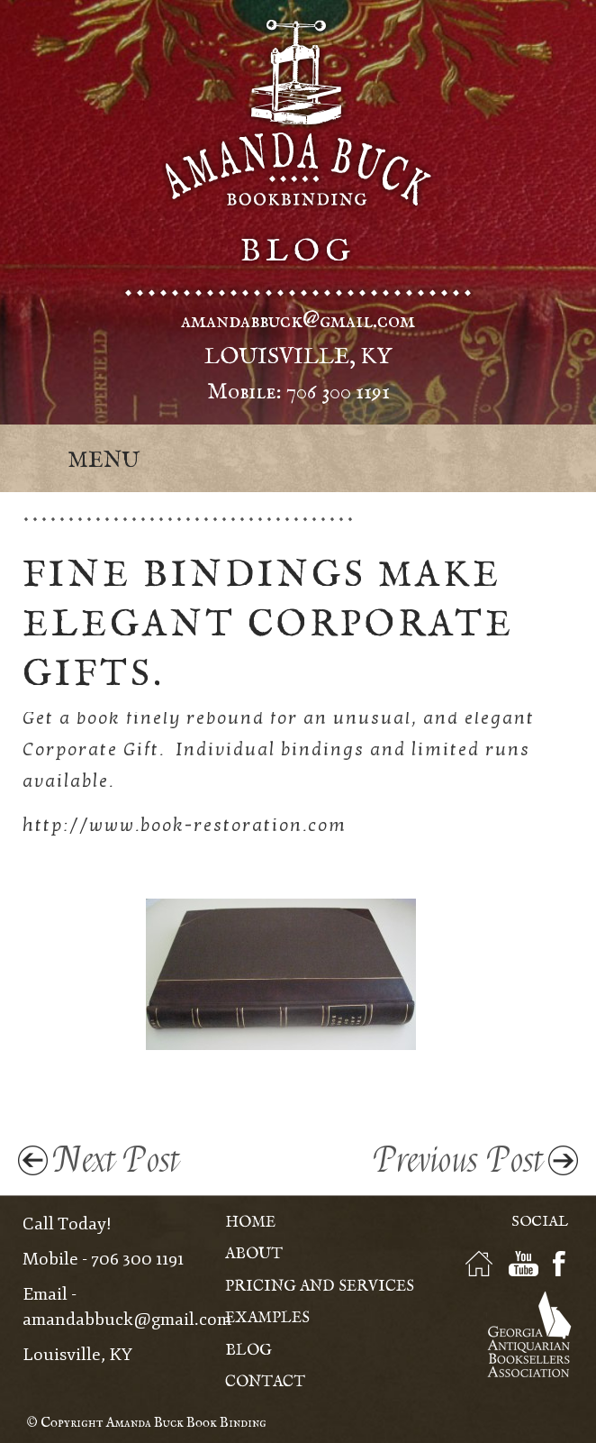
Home (250, 1222)
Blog (248, 1350)
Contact (265, 1382)
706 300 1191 (338, 392)
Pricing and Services (319, 1286)
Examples (267, 1318)
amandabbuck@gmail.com (298, 320)
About (254, 1254)
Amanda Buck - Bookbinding (298, 112)
